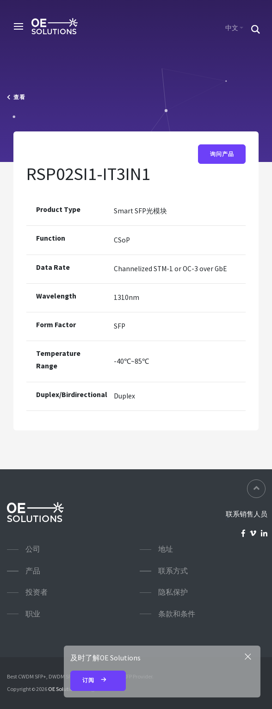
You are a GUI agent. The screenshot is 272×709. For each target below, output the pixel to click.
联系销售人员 (246, 514)
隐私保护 (173, 592)
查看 (16, 97)
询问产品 (222, 154)
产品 (32, 570)
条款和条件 (176, 613)
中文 (231, 28)
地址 (165, 549)
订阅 (98, 680)
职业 (32, 613)
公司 (32, 549)
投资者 (36, 592)
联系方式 (173, 570)
